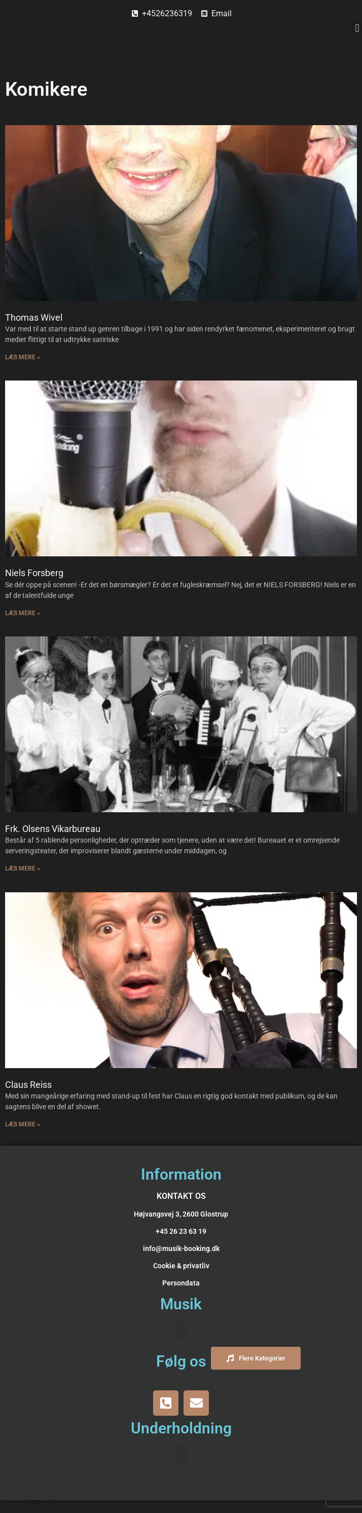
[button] (357, 28)
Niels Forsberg (34, 573)
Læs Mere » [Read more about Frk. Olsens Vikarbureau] (22, 868)
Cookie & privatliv (181, 1266)
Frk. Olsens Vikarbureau (52, 828)
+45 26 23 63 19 (181, 1231)
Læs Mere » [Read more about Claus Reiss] (22, 1124)
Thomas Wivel (33, 317)
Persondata (181, 1283)
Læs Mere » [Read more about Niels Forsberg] (22, 613)
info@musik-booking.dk (181, 1248)
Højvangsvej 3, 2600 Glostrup (181, 1214)
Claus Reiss (28, 1084)
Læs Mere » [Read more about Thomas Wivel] (22, 357)
